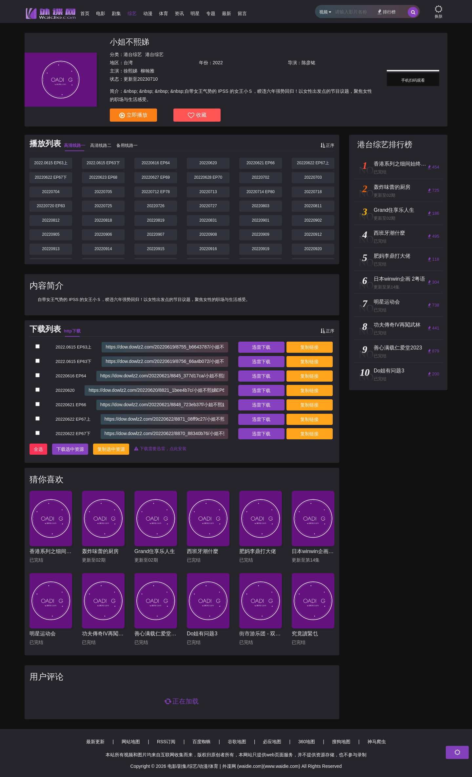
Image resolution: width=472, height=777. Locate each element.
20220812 (50, 220)
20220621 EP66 (260, 163)
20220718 (313, 191)
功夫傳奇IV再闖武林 (103, 633)
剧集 (116, 13)
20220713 (208, 191)
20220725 (103, 206)
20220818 (103, 220)
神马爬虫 (376, 741)
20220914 (103, 249)
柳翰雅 (147, 70)
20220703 (313, 177)
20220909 (260, 234)
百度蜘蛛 (201, 741)
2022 (218, 62)
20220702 (260, 177)
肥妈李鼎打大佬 (257, 551)
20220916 (208, 249)
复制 (309, 347)
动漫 (147, 13)
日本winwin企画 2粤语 (313, 551)
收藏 (197, 115)
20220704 (50, 191)
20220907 (155, 234)
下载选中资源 (70, 449)
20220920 (313, 249)
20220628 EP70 (208, 177)
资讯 (179, 13)
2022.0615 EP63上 (50, 163)
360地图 (306, 741)
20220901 (260, 220)
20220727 (208, 206)
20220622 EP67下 (51, 177)
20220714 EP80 (260, 191)
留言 (242, 13)
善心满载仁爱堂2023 (155, 633)
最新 (226, 13)
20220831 (208, 220)
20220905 (50, 234)
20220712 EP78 (156, 191)
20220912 (313, 234)
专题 (210, 13)
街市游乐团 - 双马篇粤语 (260, 633)
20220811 (313, 206)
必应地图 (272, 741)
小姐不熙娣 (129, 41)
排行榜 (387, 11)
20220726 (155, 206)
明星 (195, 13)
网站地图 (131, 741)
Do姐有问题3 (202, 633)
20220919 (260, 249)
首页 (84, 13)
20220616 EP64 (156, 163)
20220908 (208, 234)
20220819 (155, 220)
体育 (163, 13)
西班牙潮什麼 (202, 551)
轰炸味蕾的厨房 (100, 551)
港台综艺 (133, 54)
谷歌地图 (237, 741)
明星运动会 (43, 633)
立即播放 (133, 115)
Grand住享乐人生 (154, 551)
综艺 (132, 13)
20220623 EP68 (103, 177)
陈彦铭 (308, 62)
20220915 (155, 249)
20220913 (50, 249)
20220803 (260, 206)
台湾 (128, 62)
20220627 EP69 (156, 177)
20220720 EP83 (51, 206)
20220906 (103, 234)
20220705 (103, 191)
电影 (100, 13)
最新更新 (95, 741)
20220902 (313, 220)
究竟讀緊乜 (305, 633)
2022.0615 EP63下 (103, 163)
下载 (261, 347)
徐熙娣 (130, 70)
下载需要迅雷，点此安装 (160, 448)
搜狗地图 (341, 741)
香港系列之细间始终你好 (51, 551)
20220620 (208, 163)
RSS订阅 (166, 741)
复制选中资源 (111, 449)
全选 (38, 449)
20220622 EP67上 (313, 163)
